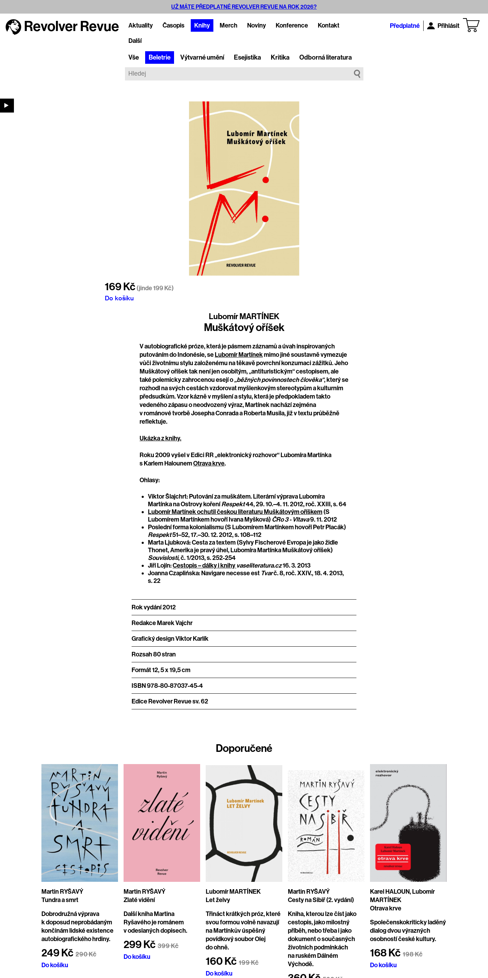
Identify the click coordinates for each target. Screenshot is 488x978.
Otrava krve (209, 463)
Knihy (202, 25)
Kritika (280, 57)
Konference (292, 25)
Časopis (173, 25)
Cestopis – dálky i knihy (204, 565)
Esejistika (247, 57)
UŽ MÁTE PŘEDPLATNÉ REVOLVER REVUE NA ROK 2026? (244, 6)
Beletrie (160, 57)
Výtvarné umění (202, 57)
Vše (133, 57)
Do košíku (119, 298)
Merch (228, 25)
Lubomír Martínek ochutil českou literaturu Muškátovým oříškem (235, 512)
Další (135, 41)
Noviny (256, 25)
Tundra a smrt (59, 900)
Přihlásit (443, 26)
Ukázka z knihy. (160, 438)
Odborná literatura (325, 57)
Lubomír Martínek (239, 355)
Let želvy (218, 900)
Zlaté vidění (139, 900)
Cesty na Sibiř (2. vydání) (321, 900)
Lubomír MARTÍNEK (244, 316)
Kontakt (328, 25)
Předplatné (405, 26)
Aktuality (140, 25)
